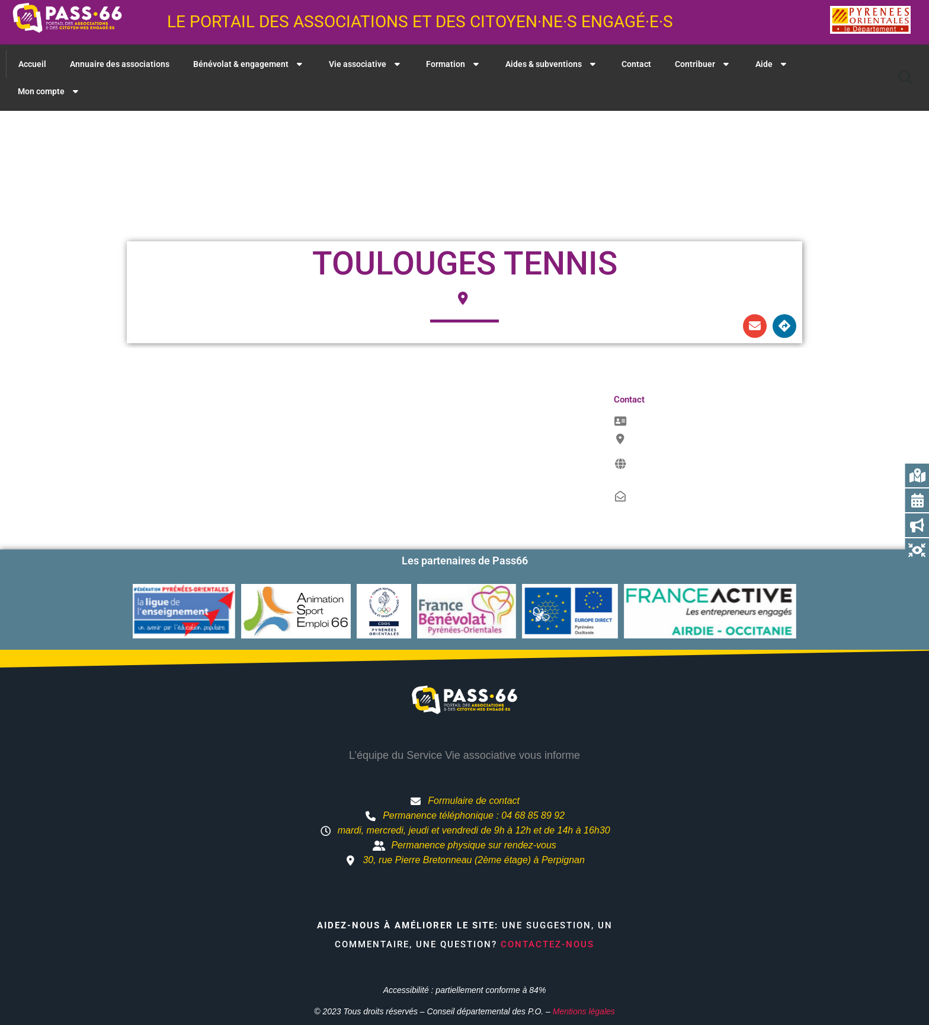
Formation (454, 64)
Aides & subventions (551, 64)
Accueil (32, 64)
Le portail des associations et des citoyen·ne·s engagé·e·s (420, 21)
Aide (772, 64)
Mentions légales (584, 1011)
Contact (636, 64)
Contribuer (703, 64)
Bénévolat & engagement (249, 64)
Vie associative (366, 64)
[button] (906, 77)
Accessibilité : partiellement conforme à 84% (464, 990)
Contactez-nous (547, 944)
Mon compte (49, 91)
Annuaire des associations (119, 64)
